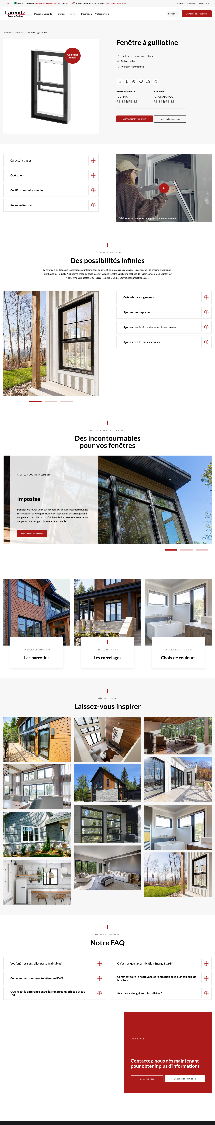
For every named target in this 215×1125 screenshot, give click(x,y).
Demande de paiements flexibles (46, 3)
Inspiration (86, 13)
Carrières (181, 3)
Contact (201, 3)
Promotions (191, 3)
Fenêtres (61, 13)
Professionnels (101, 13)
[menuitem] (208, 3)
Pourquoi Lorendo (43, 13)
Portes (73, 13)
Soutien (171, 13)
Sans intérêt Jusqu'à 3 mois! (115, 3)
